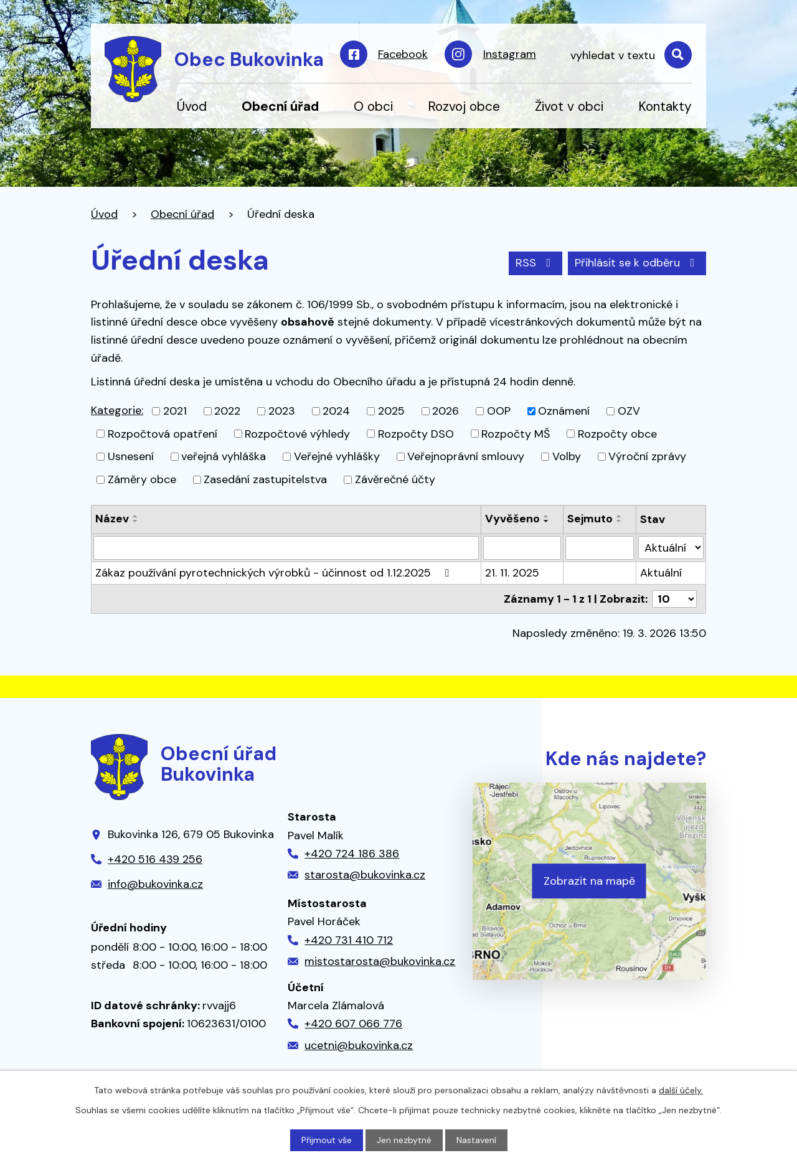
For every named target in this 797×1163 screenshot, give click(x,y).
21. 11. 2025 (512, 572)
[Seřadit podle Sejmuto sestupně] (619, 521)
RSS (536, 262)
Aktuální (661, 572)
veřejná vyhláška (223, 456)
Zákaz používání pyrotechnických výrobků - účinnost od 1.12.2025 (274, 572)
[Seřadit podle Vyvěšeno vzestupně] (547, 516)
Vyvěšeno (512, 518)
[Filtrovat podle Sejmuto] (599, 548)
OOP (499, 410)
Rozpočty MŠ (515, 433)
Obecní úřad (280, 106)
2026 (445, 410)
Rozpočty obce (617, 433)
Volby (566, 456)
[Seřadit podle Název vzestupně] (136, 516)
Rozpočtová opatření (162, 433)
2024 (336, 410)
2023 (281, 410)
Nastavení (476, 1140)
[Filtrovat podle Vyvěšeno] (522, 548)
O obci (373, 106)
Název (112, 518)
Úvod (192, 106)
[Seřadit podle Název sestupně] (136, 521)
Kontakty (665, 106)
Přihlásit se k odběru (637, 262)
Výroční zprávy (647, 456)
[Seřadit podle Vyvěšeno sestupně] (547, 521)
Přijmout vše (326, 1140)
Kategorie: (117, 410)
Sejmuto (590, 518)
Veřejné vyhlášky (337, 456)
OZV (629, 410)
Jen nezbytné (404, 1140)
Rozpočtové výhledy (297, 433)
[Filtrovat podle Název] (286, 548)
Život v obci (569, 106)
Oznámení (564, 410)
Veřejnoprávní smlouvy (465, 456)
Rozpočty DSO (416, 433)
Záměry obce (142, 479)
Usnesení (131, 456)
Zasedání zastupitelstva (265, 479)
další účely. (681, 1090)
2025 (391, 410)
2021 (175, 410)
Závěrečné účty (395, 479)
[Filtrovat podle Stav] (671, 547)
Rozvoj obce (464, 106)
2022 (227, 410)
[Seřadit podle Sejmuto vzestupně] (619, 516)
